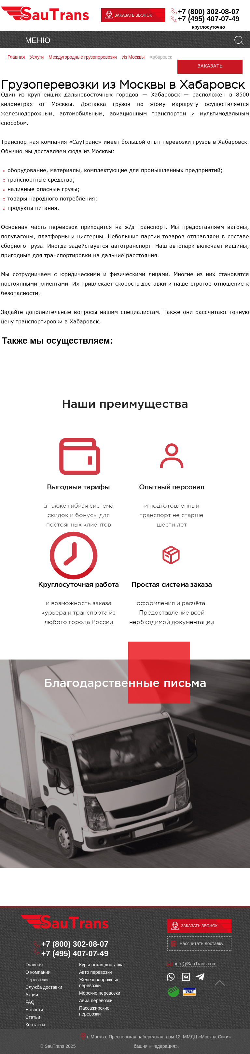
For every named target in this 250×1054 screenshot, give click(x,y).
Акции (31, 994)
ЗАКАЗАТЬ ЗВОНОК (133, 15)
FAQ (30, 1002)
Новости (34, 1009)
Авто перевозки (95, 972)
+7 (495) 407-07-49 (208, 18)
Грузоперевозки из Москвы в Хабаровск (64, 922)
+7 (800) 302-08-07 (208, 11)
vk (185, 976)
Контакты (35, 1024)
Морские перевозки (99, 993)
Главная (34, 964)
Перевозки (36, 979)
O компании (37, 972)
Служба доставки (43, 987)
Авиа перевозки (95, 1000)
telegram (200, 976)
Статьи (32, 1017)
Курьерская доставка (101, 964)
